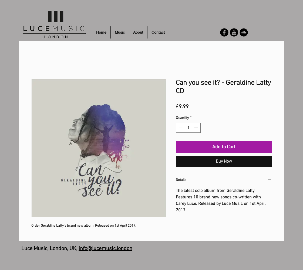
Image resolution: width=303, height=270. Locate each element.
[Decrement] (180, 127)
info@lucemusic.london (105, 249)
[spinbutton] (188, 127)
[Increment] (196, 127)
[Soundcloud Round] (244, 32)
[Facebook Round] (224, 32)
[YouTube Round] (234, 32)
